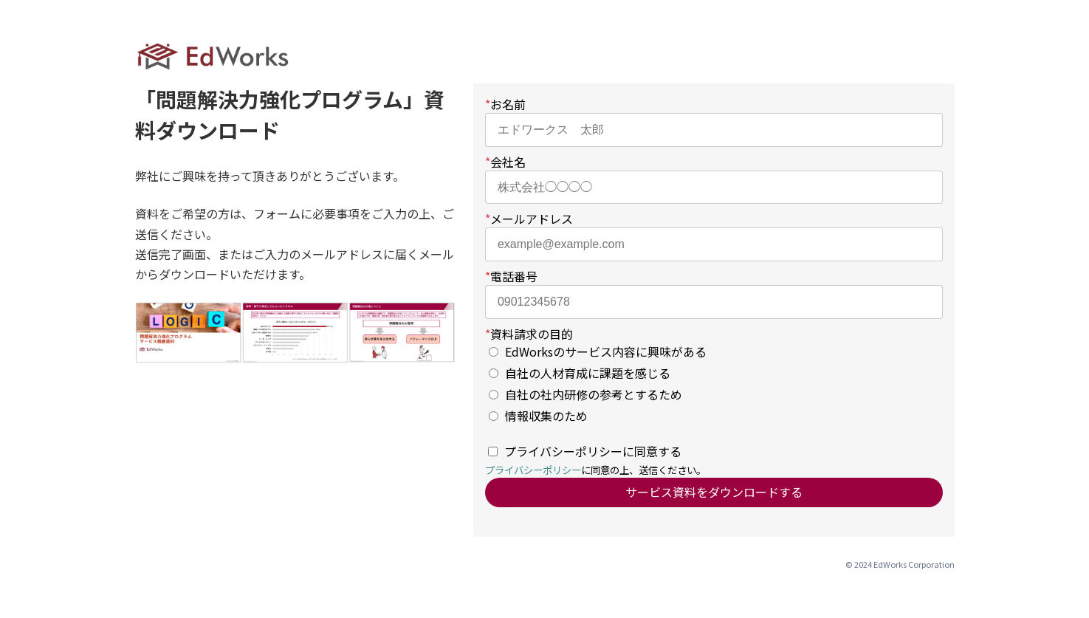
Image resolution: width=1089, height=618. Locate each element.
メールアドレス (529, 218)
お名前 (505, 104)
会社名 (505, 162)
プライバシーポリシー (533, 470)
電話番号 (511, 276)
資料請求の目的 (529, 334)
